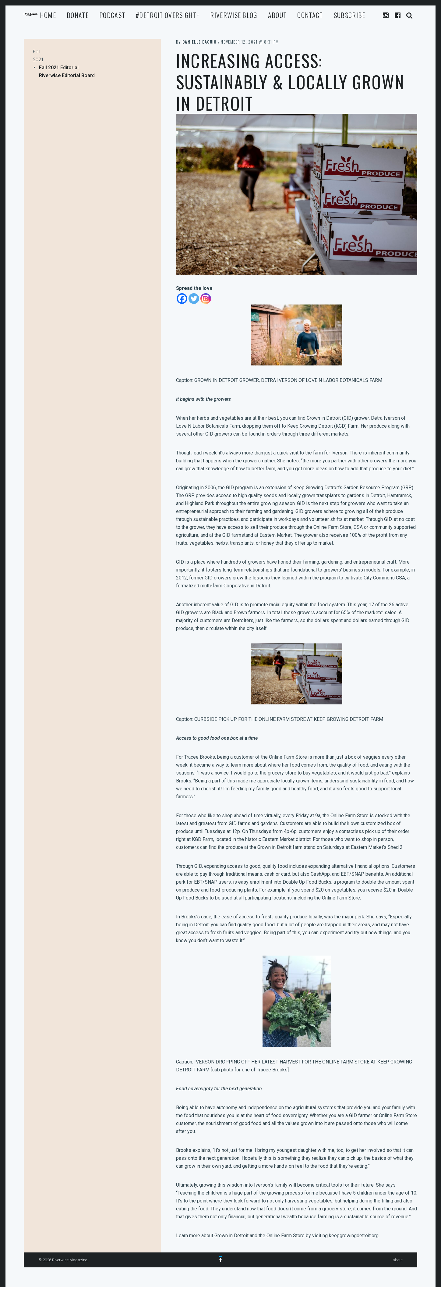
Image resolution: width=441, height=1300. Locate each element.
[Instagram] (205, 298)
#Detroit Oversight (167, 15)
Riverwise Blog (233, 15)
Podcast (112, 15)
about (277, 15)
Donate (78, 15)
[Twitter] (194, 298)
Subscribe (349, 15)
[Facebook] (182, 298)
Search (410, 15)
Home (48, 15)
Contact (310, 15)
